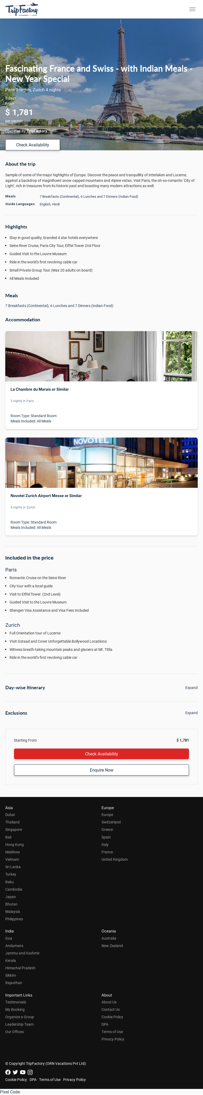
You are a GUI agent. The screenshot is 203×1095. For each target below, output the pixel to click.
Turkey (10, 874)
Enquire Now (101, 770)
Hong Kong (14, 844)
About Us (109, 1001)
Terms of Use (112, 1031)
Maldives (12, 851)
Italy (105, 844)
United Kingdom (115, 859)
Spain (106, 837)
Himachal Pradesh (20, 967)
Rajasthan (13, 982)
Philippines (14, 918)
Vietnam (12, 859)
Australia (109, 938)
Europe (107, 814)
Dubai (10, 814)
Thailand (12, 821)
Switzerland (111, 821)
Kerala (10, 960)
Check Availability (32, 144)
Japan (10, 896)
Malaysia (12, 911)
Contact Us (111, 1009)
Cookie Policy (112, 1016)
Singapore (13, 829)
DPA (105, 1024)
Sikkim (10, 975)
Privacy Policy (113, 1039)
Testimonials (15, 1001)
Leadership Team (19, 1024)
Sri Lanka (13, 866)
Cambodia (13, 889)
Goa (8, 938)
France (107, 851)
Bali (8, 837)
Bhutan (11, 904)
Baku (9, 881)
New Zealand (112, 945)
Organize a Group (19, 1016)
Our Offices (14, 1031)
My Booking (15, 1009)
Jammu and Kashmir (22, 953)
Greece (107, 829)
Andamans (14, 945)
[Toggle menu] (192, 9)
